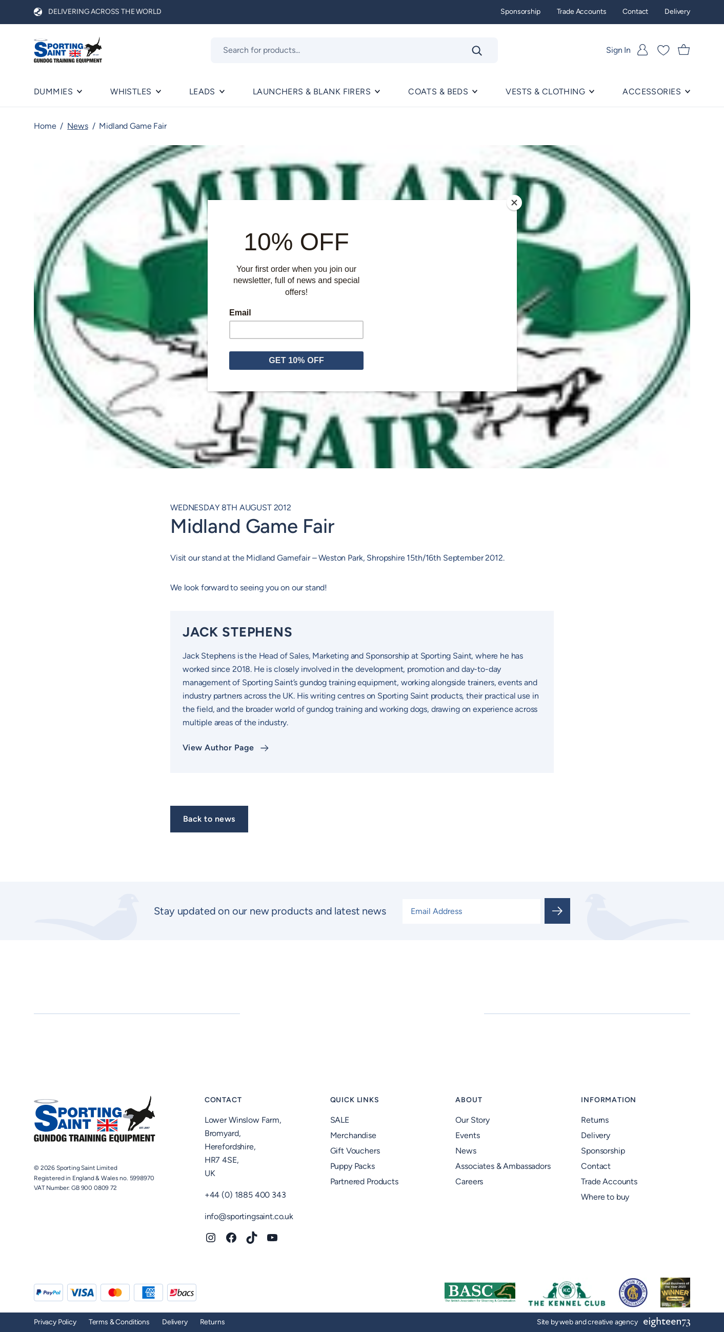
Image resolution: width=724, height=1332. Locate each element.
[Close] (514, 202)
